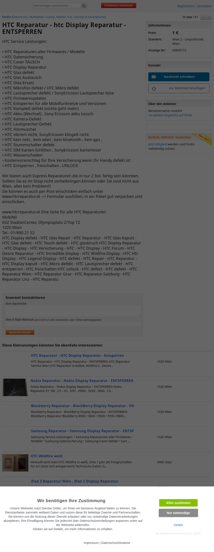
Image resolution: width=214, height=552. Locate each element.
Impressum (91, 543)
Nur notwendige (178, 513)
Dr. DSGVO (195, 533)
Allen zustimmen (178, 503)
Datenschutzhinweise (115, 543)
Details (178, 525)
